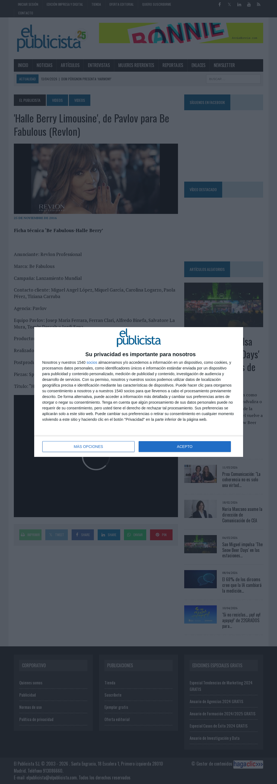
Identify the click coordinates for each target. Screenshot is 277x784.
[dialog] (138, 392)
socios (92, 362)
